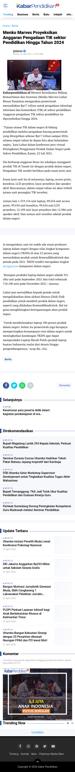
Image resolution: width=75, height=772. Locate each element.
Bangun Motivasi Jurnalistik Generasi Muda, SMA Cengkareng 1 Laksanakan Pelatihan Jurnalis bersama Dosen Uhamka (27, 590)
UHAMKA (38, 732)
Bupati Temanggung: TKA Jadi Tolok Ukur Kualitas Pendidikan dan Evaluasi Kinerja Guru (35, 493)
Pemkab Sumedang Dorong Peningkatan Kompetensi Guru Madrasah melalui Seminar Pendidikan (37, 508)
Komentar (64, 385)
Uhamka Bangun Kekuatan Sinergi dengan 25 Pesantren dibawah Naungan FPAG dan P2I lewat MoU (25, 636)
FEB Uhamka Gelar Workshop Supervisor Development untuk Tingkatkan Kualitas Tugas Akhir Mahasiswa (36, 476)
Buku (46, 14)
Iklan (34, 753)
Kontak (25, 753)
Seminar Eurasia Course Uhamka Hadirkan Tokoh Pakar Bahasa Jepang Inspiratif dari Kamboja (34, 460)
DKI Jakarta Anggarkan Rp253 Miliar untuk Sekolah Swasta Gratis (26, 566)
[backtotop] (37, 762)
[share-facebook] (6, 385)
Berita (35, 14)
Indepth (58, 14)
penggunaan (11, 266)
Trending (8, 14)
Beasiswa (22, 14)
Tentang (14, 753)
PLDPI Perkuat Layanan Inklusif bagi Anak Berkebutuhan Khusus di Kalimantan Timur (26, 613)
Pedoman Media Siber (51, 753)
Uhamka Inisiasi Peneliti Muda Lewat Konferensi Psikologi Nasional (26, 543)
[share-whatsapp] (22, 385)
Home (6, 25)
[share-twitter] (14, 385)
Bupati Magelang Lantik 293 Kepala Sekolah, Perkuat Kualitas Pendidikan (37, 445)
